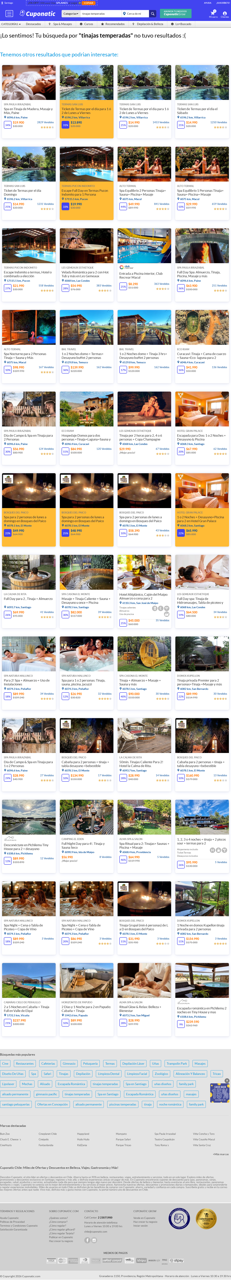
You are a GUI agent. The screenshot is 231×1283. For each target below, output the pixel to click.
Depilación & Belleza (148, 24)
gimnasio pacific (46, 1094)
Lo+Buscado (181, 24)
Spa (33, 1073)
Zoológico (161, 1073)
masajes (191, 1094)
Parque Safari (123, 1139)
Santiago (8, 3)
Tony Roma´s (162, 1145)
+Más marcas (221, 1154)
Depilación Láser (133, 1063)
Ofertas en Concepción (52, 1104)
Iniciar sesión (140, 1225)
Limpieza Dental (108, 1073)
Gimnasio (69, 1063)
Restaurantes (25, 1063)
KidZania (82, 1145)
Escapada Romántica (71, 1084)
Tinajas (63, 1073)
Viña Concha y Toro (203, 1133)
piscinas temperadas (122, 1104)
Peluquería (90, 1063)
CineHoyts (6, 1145)
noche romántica (170, 1104)
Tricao (217, 1073)
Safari (47, 1073)
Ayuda (207, 3)
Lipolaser (8, 1084)
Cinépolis (44, 1139)
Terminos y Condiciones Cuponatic (19, 1225)
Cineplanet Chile (48, 1133)
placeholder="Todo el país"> (138, 13)
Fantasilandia (46, 1145)
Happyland (83, 1133)
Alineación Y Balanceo (190, 1073)
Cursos (86, 24)
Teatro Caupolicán (165, 1139)
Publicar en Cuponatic (61, 1237)
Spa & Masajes (60, 24)
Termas (110, 1063)
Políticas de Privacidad (12, 1221)
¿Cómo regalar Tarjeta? (61, 1233)
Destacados (33, 24)
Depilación (83, 1073)
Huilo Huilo (83, 1139)
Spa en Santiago (136, 1084)
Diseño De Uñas (12, 1073)
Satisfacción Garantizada (13, 1229)
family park (186, 1084)
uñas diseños (162, 1084)
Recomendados (113, 24)
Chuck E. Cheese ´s (10, 1139)
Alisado (45, 1084)
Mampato (121, 1133)
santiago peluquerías (16, 1104)
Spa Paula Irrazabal (165, 1133)
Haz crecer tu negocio (61, 1241)
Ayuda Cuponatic (9, 1218)
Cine (5, 1063)
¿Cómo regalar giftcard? (62, 1229)
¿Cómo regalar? (57, 1225)
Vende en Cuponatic (144, 1218)
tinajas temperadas (105, 1084)
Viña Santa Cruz (202, 1145)
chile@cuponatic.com (95, 1231)
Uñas (155, 1063)
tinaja (147, 1104)
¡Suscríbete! (223, 3)
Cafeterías (48, 1063)
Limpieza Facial (137, 1073)
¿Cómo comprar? (58, 1221)
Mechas (27, 1084)
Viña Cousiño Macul (204, 1139)
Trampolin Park (177, 1063)
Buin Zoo (5, 1133)
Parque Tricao (123, 1145)
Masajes (200, 1063)
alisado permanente (15, 1094)
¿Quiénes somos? (58, 1218)
